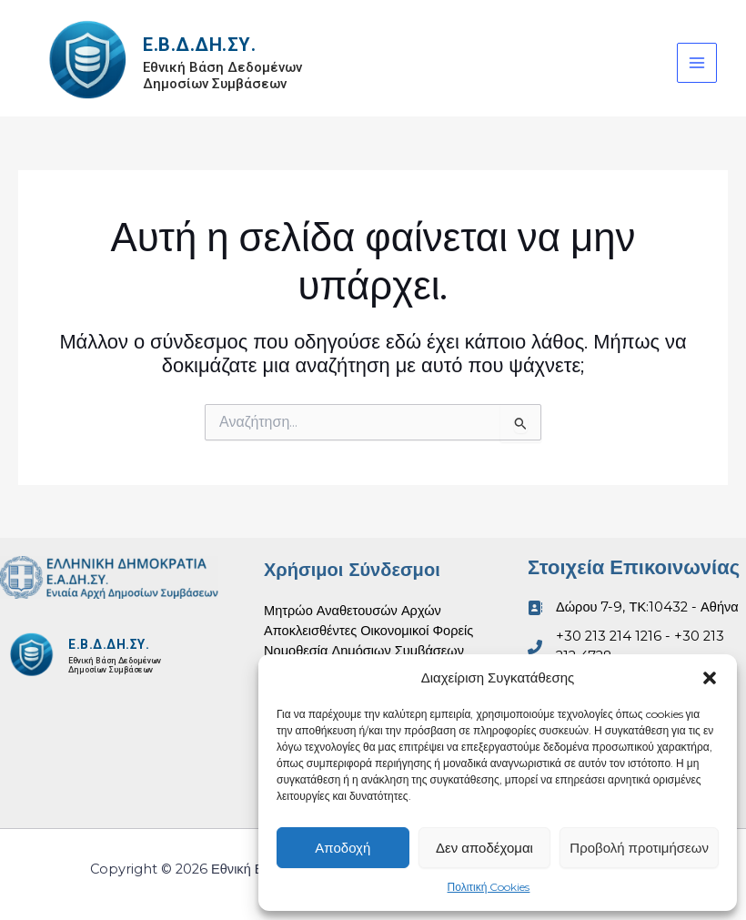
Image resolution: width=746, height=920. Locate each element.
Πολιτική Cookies (489, 887)
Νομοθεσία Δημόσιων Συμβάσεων (364, 650)
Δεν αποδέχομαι (484, 847)
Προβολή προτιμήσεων (639, 847)
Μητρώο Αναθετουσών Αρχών (352, 610)
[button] (710, 678)
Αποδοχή (342, 847)
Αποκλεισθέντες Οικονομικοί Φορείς (368, 630)
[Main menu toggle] (697, 63)
